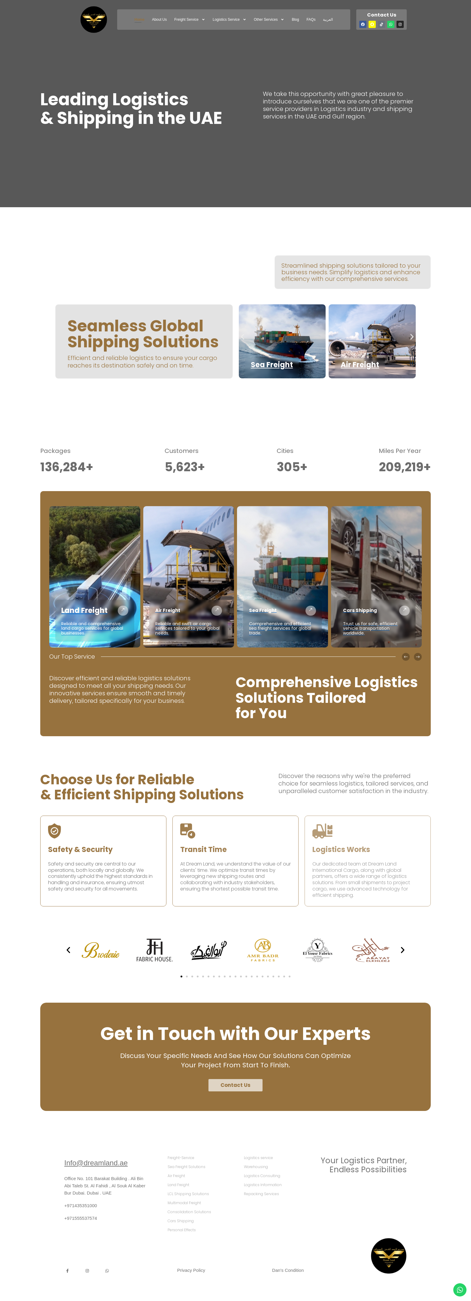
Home (139, 19)
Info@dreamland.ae (96, 1163)
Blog (295, 19)
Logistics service (229, 20)
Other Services (269, 20)
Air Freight (360, 365)
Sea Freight (272, 365)
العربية (328, 19)
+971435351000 (80, 1205)
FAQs (310, 19)
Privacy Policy (191, 1270)
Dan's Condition (288, 1270)
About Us (159, 19)
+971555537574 (80, 1218)
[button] (242, 337)
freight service (189, 20)
